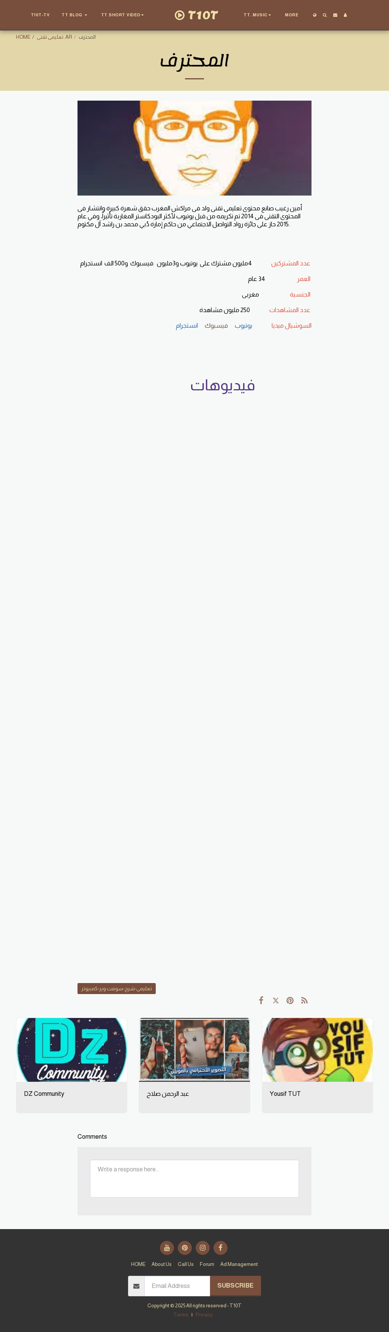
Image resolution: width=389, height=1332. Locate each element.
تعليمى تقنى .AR (54, 37)
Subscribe (235, 1285)
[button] (75, 15)
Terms (180, 1315)
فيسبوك (217, 325)
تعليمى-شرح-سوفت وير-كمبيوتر (116, 988)
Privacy (204, 1315)
